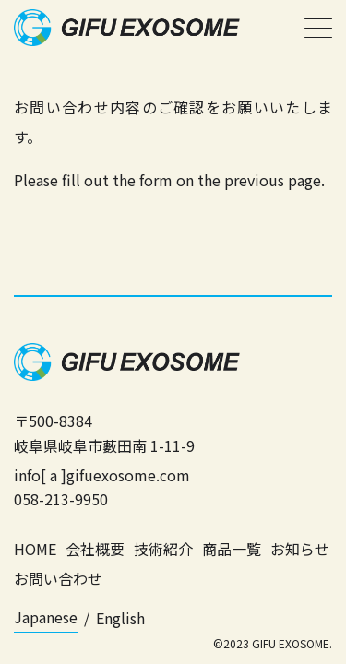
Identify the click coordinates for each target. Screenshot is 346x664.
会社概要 (95, 549)
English (120, 618)
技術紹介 (163, 549)
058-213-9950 (61, 499)
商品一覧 (231, 549)
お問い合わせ (58, 578)
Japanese (46, 617)
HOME (35, 549)
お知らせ (299, 549)
